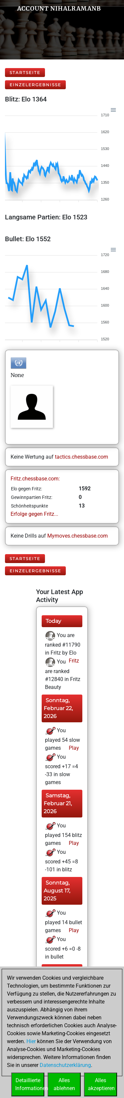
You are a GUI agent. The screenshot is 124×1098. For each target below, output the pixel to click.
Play (73, 748)
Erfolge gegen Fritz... (34, 514)
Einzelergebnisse (35, 84)
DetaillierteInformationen (29, 1084)
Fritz (73, 661)
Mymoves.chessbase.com (77, 536)
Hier (31, 1041)
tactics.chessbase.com (81, 457)
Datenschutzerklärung (65, 1065)
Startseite (25, 72)
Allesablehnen (64, 1084)
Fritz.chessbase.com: (35, 478)
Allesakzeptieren (101, 1084)
